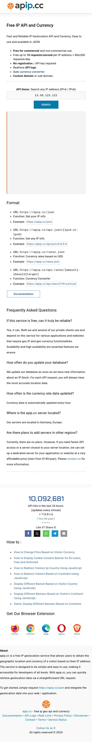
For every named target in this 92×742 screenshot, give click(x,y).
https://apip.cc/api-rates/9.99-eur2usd (51, 283)
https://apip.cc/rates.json (43, 261)
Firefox (15, 629)
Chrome (30, 629)
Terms (42, 719)
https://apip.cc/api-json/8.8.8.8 (47, 244)
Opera (61, 629)
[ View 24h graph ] (46, 518)
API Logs (30, 715)
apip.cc (27, 711)
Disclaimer (81, 715)
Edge (46, 629)
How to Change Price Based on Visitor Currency (44, 552)
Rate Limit (45, 715)
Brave (77, 629)
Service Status (57, 719)
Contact (30, 719)
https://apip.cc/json (39, 221)
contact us (74, 458)
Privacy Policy (63, 715)
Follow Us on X (46, 728)
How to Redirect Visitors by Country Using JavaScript (48, 568)
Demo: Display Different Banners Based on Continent (47, 603)
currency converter (32, 71)
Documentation (23, 294)
